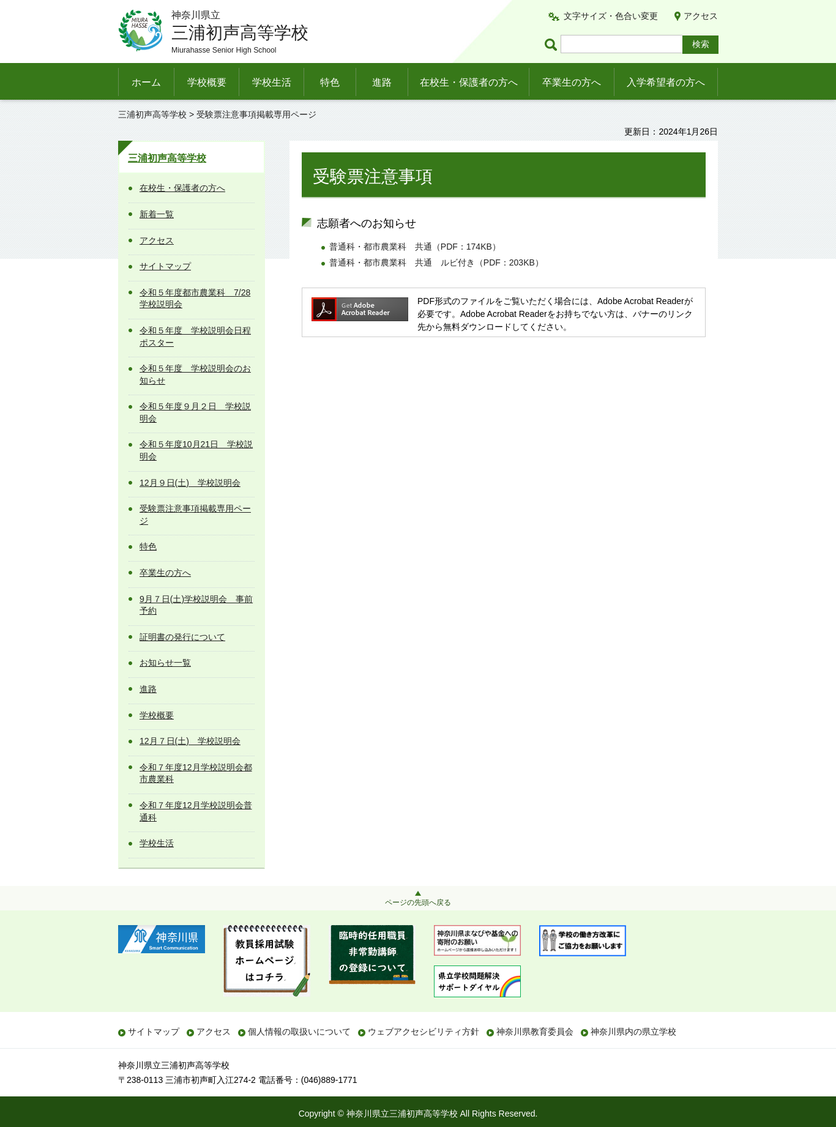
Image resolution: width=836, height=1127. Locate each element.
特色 (330, 82)
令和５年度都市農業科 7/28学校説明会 (195, 299)
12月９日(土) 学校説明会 (190, 483)
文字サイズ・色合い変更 (611, 16)
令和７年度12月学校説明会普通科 (196, 811)
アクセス (701, 16)
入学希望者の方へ (666, 82)
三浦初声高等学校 (152, 114)
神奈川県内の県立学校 (633, 1031)
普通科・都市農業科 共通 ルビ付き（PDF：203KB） (436, 262)
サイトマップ (165, 266)
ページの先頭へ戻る (418, 902)
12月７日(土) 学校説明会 (190, 741)
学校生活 (271, 82)
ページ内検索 (553, 44)
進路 (382, 82)
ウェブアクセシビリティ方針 (423, 1031)
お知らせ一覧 (165, 663)
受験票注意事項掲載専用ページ (195, 515)
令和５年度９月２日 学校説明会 (195, 412)
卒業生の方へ (571, 82)
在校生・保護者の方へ (469, 82)
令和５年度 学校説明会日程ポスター (195, 336)
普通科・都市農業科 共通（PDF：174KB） (415, 246)
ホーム (146, 82)
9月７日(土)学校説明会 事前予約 (196, 605)
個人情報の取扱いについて (299, 1031)
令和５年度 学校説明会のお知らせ (195, 374)
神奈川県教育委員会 (534, 1031)
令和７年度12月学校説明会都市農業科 (196, 773)
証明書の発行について (182, 637)
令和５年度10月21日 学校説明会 (196, 450)
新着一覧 (157, 214)
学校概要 (206, 82)
